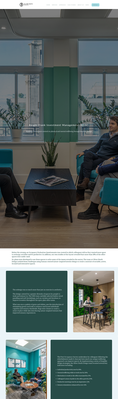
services (54, 5)
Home (48, 5)
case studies (72, 5)
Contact (95, 5)
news (87, 5)
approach (62, 5)
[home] (30, 5)
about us (81, 5)
